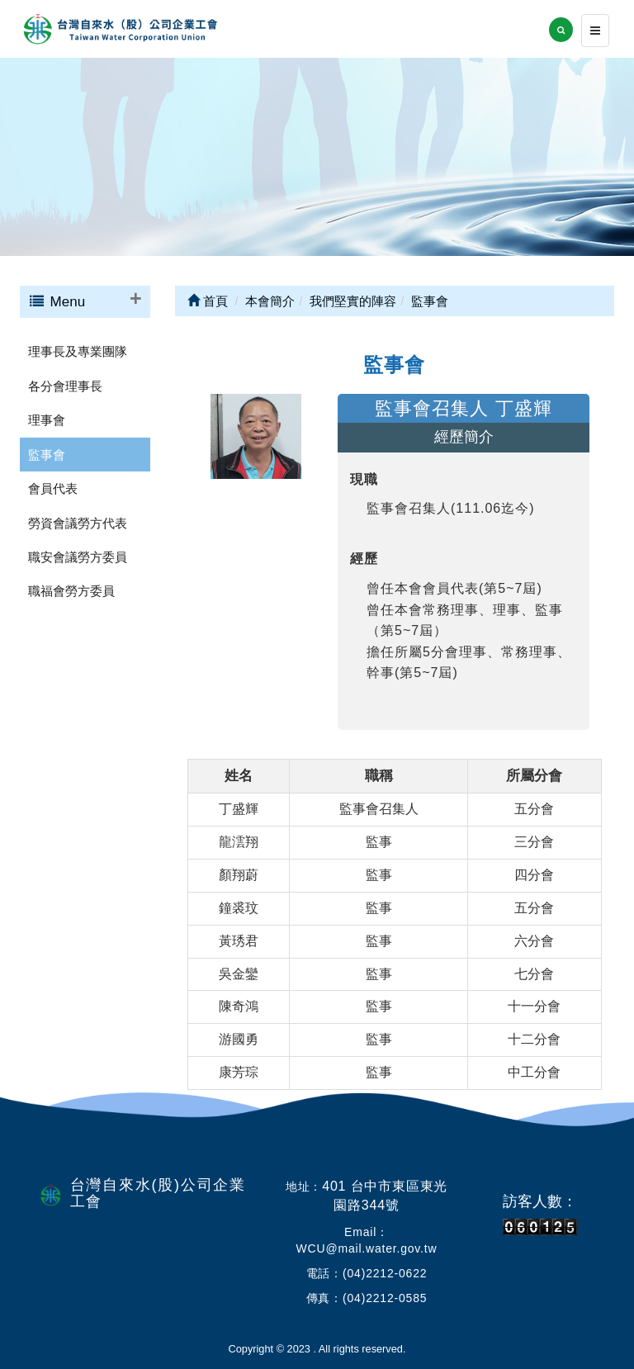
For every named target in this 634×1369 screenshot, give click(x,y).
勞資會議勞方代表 (77, 523)
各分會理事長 (65, 386)
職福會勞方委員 (71, 591)
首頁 (207, 301)
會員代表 (53, 488)
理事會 (46, 420)
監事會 (46, 455)
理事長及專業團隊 (77, 351)
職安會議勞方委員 (77, 557)
